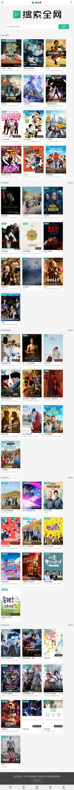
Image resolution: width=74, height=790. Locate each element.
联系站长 (37, 780)
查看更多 (70, 183)
